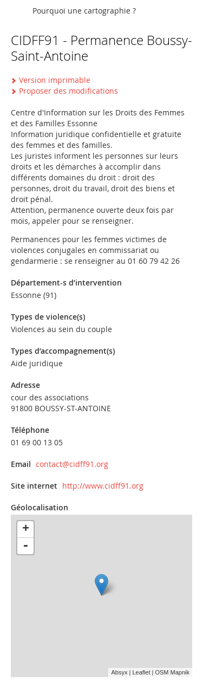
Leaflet (141, 672)
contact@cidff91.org (72, 464)
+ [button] (25, 529)
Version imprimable (54, 80)
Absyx (119, 672)
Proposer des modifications (68, 91)
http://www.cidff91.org (102, 486)
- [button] (25, 546)
